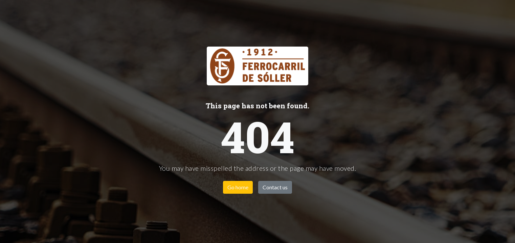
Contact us (275, 187)
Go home (237, 187)
